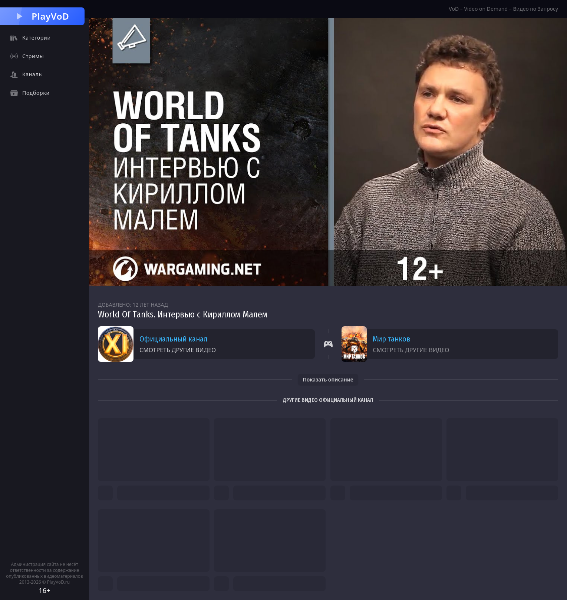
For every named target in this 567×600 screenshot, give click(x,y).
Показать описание (328, 379)
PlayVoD (42, 16)
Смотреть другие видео (177, 350)
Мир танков (392, 338)
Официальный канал (173, 338)
